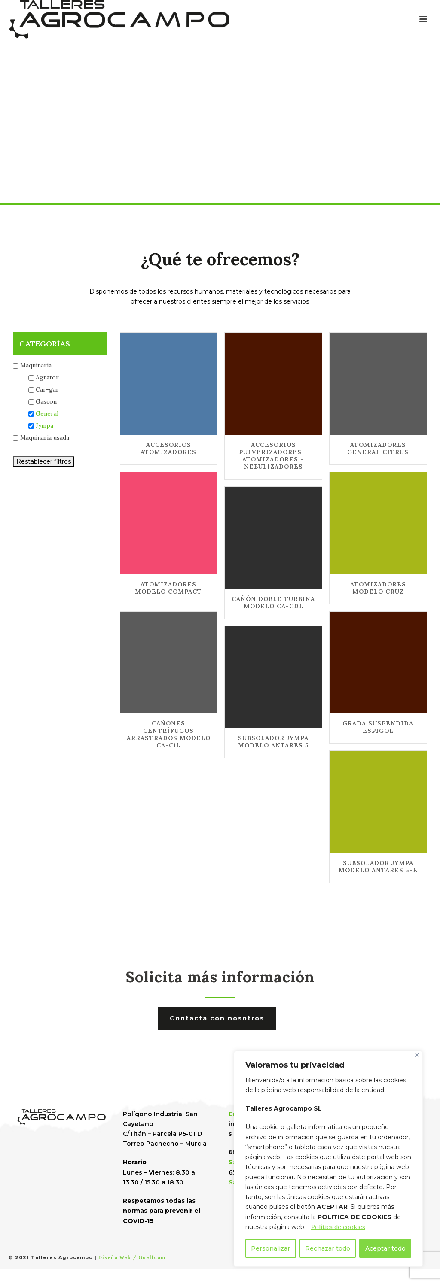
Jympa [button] (44, 425)
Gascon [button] (46, 401)
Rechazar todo (327, 1248)
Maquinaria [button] (36, 365)
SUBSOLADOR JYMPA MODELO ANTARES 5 (273, 741)
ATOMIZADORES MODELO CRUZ (378, 587)
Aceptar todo (385, 1248)
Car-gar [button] (47, 389)
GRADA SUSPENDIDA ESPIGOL (377, 727)
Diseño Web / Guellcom (131, 1257)
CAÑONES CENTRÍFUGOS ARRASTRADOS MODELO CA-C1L (169, 734)
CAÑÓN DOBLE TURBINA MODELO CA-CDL (273, 602)
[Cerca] (417, 1055)
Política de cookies (338, 1227)
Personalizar (270, 1248)
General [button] (47, 413)
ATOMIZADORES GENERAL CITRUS (378, 448)
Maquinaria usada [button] (44, 437)
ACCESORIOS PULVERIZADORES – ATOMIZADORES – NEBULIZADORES (273, 455)
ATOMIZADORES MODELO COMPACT (168, 587)
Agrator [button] (47, 377)
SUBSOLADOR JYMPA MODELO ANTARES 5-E (378, 866)
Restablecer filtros (43, 461)
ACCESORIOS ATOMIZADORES (168, 448)
